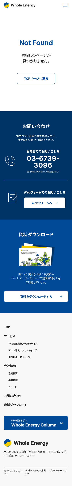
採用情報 (13, 380)
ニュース (12, 387)
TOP (7, 327)
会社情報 (10, 366)
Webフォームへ (45, 203)
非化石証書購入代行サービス (23, 343)
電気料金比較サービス (19, 357)
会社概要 (13, 373)
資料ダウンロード (15, 404)
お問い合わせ (13, 395)
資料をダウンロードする (41, 296)
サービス (9, 336)
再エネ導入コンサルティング (22, 350)
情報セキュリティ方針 (35, 470)
